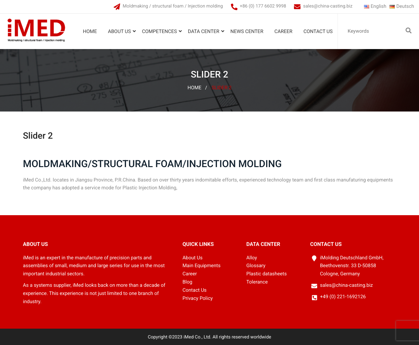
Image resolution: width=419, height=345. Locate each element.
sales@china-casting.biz (327, 6)
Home (90, 31)
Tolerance (257, 282)
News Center (247, 31)
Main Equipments (202, 266)
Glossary (255, 266)
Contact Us (318, 31)
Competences (159, 31)
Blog (187, 282)
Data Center (203, 31)
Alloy (251, 258)
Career (283, 31)
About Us (119, 31)
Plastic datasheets (266, 274)
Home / (197, 88)
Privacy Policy (198, 298)
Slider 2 (221, 88)
